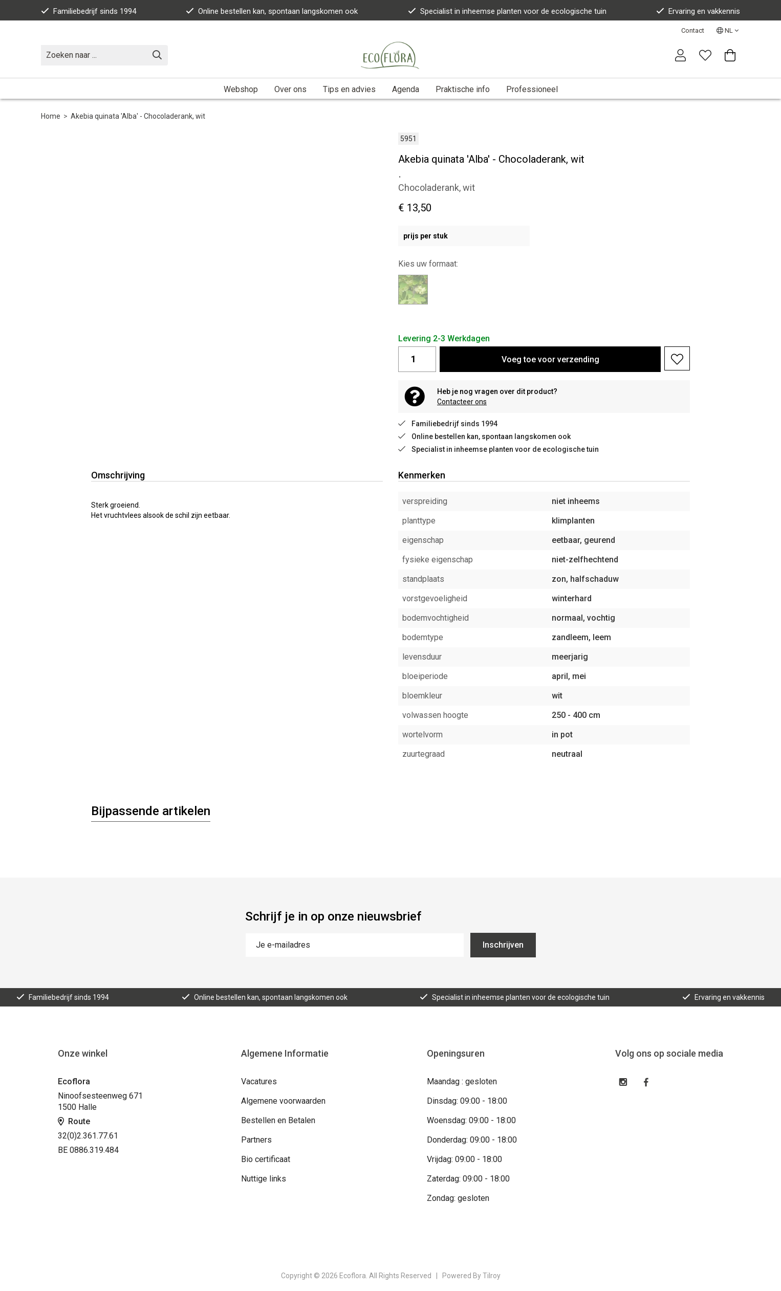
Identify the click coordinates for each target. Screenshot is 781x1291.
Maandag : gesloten (462, 1081)
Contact (692, 30)
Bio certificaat (265, 1159)
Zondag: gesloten (458, 1198)
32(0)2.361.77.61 (88, 1136)
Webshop (241, 89)
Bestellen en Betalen (278, 1120)
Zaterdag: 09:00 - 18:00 (468, 1179)
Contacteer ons (462, 402)
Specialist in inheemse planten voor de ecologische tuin (507, 11)
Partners (256, 1140)
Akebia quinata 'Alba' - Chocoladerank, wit (138, 116)
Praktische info (463, 89)
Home (50, 116)
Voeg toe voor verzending (550, 359)
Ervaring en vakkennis (698, 11)
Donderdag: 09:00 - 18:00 (472, 1140)
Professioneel (532, 89)
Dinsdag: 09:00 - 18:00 (467, 1101)
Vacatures (259, 1081)
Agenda (405, 89)
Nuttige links (263, 1179)
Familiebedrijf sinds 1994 (88, 11)
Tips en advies (349, 89)
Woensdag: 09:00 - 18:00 (471, 1120)
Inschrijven (503, 945)
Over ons (290, 89)
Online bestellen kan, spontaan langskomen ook (272, 11)
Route (74, 1121)
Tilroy (492, 1276)
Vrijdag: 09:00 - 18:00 (464, 1159)
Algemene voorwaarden (283, 1101)
